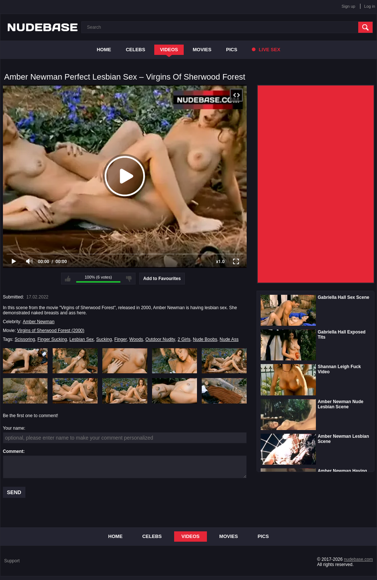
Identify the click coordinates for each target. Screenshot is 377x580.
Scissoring (25, 339)
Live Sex (266, 49)
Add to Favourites (162, 278)
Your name (13, 428)
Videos (169, 49)
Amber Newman (38, 321)
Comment (13, 451)
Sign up (348, 6)
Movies (202, 49)
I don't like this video (129, 278)
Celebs (135, 49)
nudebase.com (358, 559)
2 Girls (184, 339)
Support (12, 560)
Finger (120, 339)
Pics (231, 49)
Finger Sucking (52, 339)
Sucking (104, 339)
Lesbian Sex (82, 339)
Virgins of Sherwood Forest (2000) (50, 330)
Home (104, 49)
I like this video (67, 278)
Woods (136, 339)
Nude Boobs (205, 339)
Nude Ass (229, 339)
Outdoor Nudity (160, 339)
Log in (369, 6)
